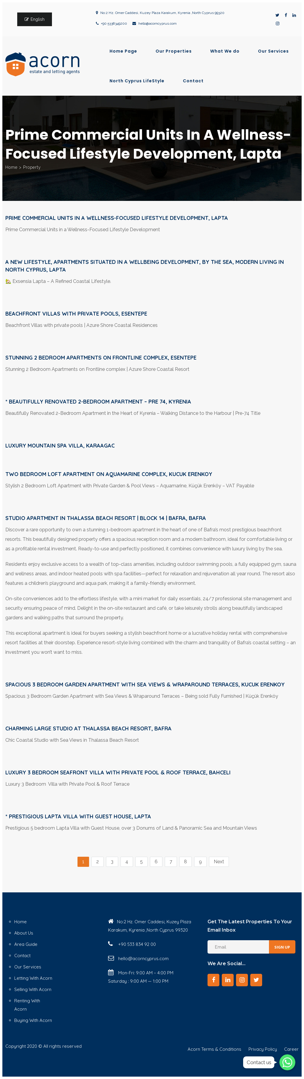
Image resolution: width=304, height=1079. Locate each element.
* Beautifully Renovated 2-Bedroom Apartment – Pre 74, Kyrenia (98, 401)
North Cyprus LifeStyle (137, 80)
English (38, 19)
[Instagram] (242, 980)
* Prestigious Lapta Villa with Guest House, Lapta (78, 816)
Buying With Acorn (33, 1020)
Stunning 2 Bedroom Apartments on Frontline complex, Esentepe (101, 357)
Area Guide (25, 944)
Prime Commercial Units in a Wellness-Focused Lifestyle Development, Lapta (116, 218)
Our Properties (174, 51)
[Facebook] (213, 980)
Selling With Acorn (32, 989)
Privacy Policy (262, 1049)
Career (291, 1049)
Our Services (273, 51)
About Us (23, 933)
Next (219, 861)
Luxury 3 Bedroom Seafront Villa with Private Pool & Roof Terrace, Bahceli (118, 772)
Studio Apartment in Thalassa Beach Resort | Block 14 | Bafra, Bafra (105, 518)
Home (11, 167)
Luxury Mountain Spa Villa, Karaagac (60, 445)
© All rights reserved (60, 1046)
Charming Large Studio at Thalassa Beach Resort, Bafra (88, 728)
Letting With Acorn (33, 978)
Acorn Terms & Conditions (214, 1049)
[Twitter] (256, 980)
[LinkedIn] (228, 980)
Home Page (123, 51)
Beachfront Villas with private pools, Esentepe (76, 313)
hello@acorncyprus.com (157, 23)
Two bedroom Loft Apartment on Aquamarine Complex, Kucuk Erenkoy (108, 474)
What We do (225, 51)
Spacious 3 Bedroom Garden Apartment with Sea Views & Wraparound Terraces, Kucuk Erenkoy (145, 684)
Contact (193, 80)
